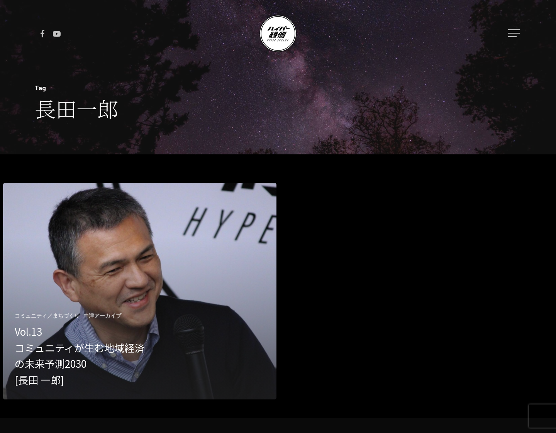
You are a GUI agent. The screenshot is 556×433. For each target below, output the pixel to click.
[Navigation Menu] (514, 33)
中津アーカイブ (102, 316)
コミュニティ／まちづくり (47, 316)
